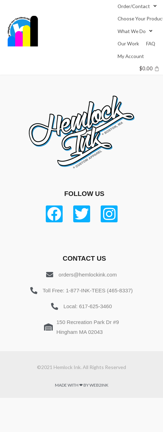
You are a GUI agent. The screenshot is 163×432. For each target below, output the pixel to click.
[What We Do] (135, 31)
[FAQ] (151, 43)
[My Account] (131, 56)
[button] (134, 6)
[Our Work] (128, 43)
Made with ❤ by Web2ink (81, 385)
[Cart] (149, 68)
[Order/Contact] (138, 6)
